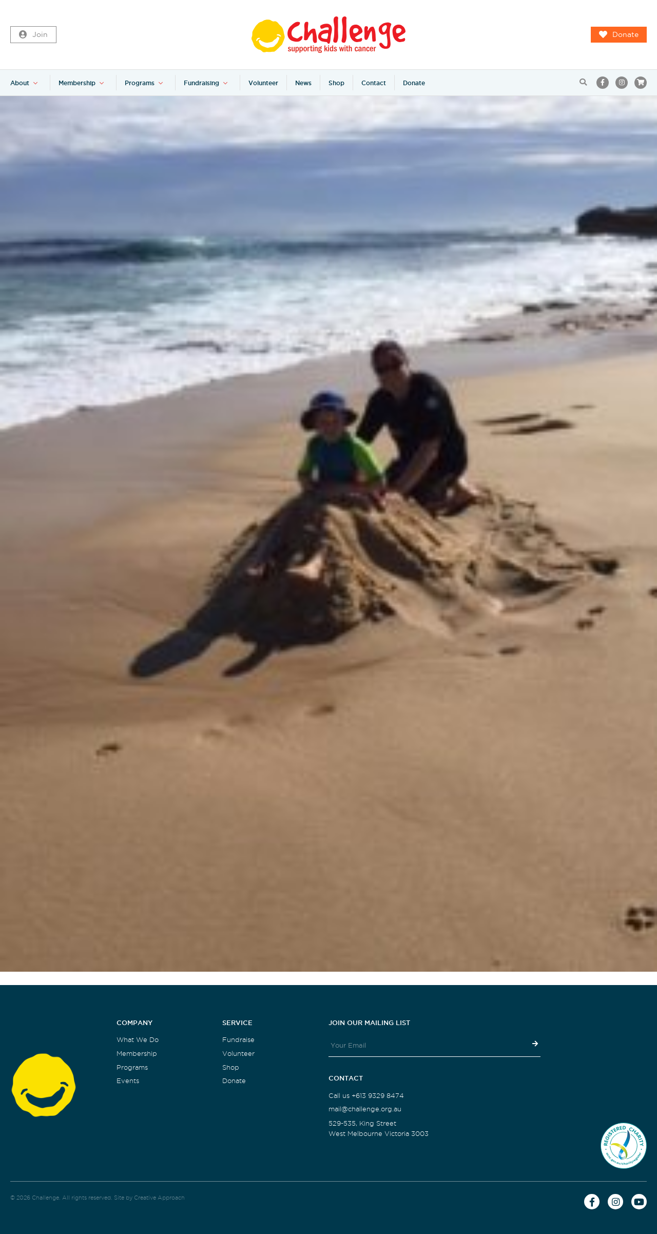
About (19, 83)
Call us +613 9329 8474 (366, 1095)
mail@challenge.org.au (364, 1109)
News (303, 83)
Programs (139, 83)
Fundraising (201, 83)
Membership (77, 83)
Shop (336, 83)
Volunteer (263, 83)
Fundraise (238, 1039)
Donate (619, 35)
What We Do (138, 1039)
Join (33, 35)
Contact (373, 83)
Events (128, 1080)
